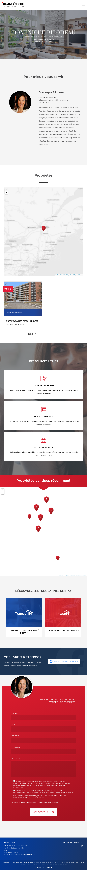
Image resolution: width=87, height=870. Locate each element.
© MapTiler (63, 274)
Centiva (48, 867)
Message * (16, 758)
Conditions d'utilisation (48, 803)
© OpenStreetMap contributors (74, 274)
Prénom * (15, 713)
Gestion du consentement (58, 864)
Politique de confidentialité (24, 803)
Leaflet (57, 274)
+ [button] (6, 189)
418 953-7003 (44, 103)
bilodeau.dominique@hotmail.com (53, 100)
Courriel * (16, 736)
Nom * (14, 724)
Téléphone (16, 747)
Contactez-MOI (43, 812)
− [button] (6, 192)
